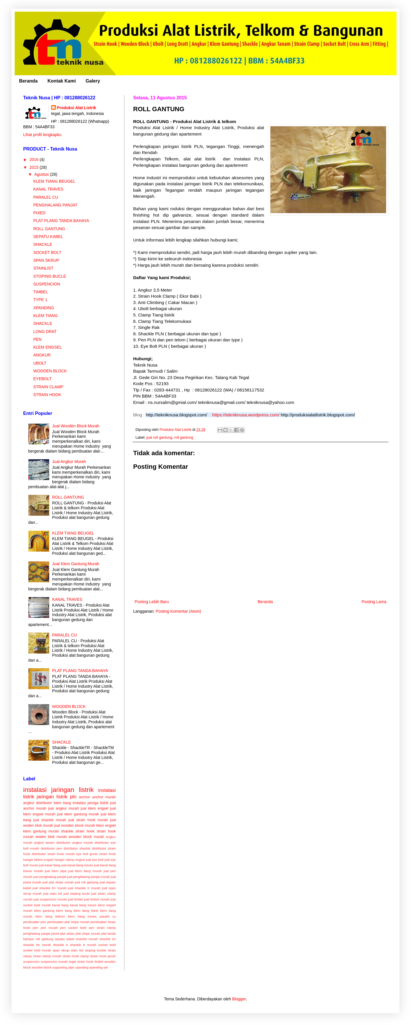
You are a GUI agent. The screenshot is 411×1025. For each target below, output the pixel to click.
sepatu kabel (64, 939)
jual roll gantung (159, 437)
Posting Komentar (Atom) (178, 611)
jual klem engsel (95, 808)
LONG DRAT (45, 331)
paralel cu (108, 916)
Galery (93, 80)
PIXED (39, 213)
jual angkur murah (63, 808)
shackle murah (87, 939)
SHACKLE (42, 244)
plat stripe (67, 933)
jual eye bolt (95, 859)
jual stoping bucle (76, 893)
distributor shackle (77, 848)
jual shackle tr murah (84, 888)
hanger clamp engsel (69, 859)
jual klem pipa (56, 871)
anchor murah (104, 797)
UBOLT (40, 363)
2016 (35, 159)
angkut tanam (44, 842)
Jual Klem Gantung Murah (75, 563)
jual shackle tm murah (50, 888)
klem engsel (106, 825)
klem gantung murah (41, 831)
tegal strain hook (81, 961)
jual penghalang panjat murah (88, 876)
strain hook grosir (103, 956)
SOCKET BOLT (47, 252)
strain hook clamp (76, 956)
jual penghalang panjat (49, 876)
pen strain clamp (102, 927)
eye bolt (82, 854)
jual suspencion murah (50, 899)
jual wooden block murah (74, 825)
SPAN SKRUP (46, 260)
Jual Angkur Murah (69, 461)
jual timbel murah (97, 899)
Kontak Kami (61, 80)
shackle (67, 831)
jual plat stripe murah (58, 882)
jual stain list (52, 893)
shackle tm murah (37, 945)
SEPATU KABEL (48, 236)
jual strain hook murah (88, 820)
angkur (28, 803)
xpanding (81, 967)
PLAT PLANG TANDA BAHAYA (61, 220)
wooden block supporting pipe (53, 967)
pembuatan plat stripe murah (68, 922)
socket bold (107, 945)
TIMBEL (40, 292)
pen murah (49, 927)
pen (35, 927)
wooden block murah (86, 837)
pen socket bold (73, 927)
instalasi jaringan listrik (58, 789)
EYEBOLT (42, 378)
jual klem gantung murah (78, 814)
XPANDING (43, 307)
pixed (55, 933)
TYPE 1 (40, 299)
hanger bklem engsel (38, 859)
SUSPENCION (46, 284)
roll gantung (183, 437)
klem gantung (44, 910)
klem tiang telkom (50, 916)
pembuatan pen (34, 922)
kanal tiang (60, 905)
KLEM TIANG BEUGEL (54, 181)
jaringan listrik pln (56, 796)
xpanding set (98, 967)
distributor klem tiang (53, 803)
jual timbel (75, 899)
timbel (99, 961)
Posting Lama (374, 601)
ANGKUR (42, 355)
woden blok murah (51, 837)
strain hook (85, 831)
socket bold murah (37, 950)
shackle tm (108, 939)
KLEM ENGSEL (47, 347)
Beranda (28, 80)
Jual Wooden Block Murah (75, 426)
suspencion (31, 961)
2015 (35, 167)
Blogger (239, 999)
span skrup (61, 950)
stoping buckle (95, 950)
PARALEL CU (45, 197)
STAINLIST (43, 268)
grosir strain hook (103, 854)
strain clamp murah (47, 956)
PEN (37, 339)
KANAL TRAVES (48, 189)
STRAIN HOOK (47, 394)
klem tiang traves (82, 916)
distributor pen (51, 848)
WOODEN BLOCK (50, 371)
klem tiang (64, 910)
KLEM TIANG (45, 315)
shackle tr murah (83, 945)
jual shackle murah (49, 820)
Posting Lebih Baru (152, 601)
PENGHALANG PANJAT (55, 205)
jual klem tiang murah (85, 871)
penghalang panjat (36, 933)
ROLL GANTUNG (49, 228)
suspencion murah (54, 961)
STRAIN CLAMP (48, 387)
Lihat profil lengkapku (42, 134)
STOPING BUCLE (49, 276)
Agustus (42, 174)
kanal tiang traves (83, 905)
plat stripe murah (88, 933)
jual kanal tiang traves (77, 865)
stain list (77, 950)
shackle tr (60, 945)
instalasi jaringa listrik (91, 803)
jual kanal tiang (49, 865)
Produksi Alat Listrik (76, 107)
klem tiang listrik (86, 910)
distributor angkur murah (74, 842)
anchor (84, 797)
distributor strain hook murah (53, 854)
